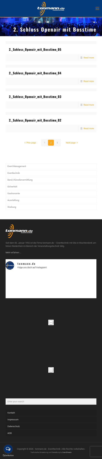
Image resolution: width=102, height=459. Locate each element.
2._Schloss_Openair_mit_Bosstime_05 (35, 49)
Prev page (29, 142)
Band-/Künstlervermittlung (20, 180)
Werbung (11, 207)
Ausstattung (13, 200)
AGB (9, 433)
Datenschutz (13, 426)
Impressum (12, 419)
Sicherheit (12, 186)
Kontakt (11, 412)
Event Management (16, 166)
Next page (72, 142)
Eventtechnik (13, 173)
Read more (89, 57)
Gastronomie (13, 193)
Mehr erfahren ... (13, 252)
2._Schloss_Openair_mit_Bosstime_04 (35, 73)
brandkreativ (67, 452)
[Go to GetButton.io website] (8, 455)
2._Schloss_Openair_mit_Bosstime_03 (35, 96)
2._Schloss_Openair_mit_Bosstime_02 (35, 120)
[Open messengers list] (8, 449)
